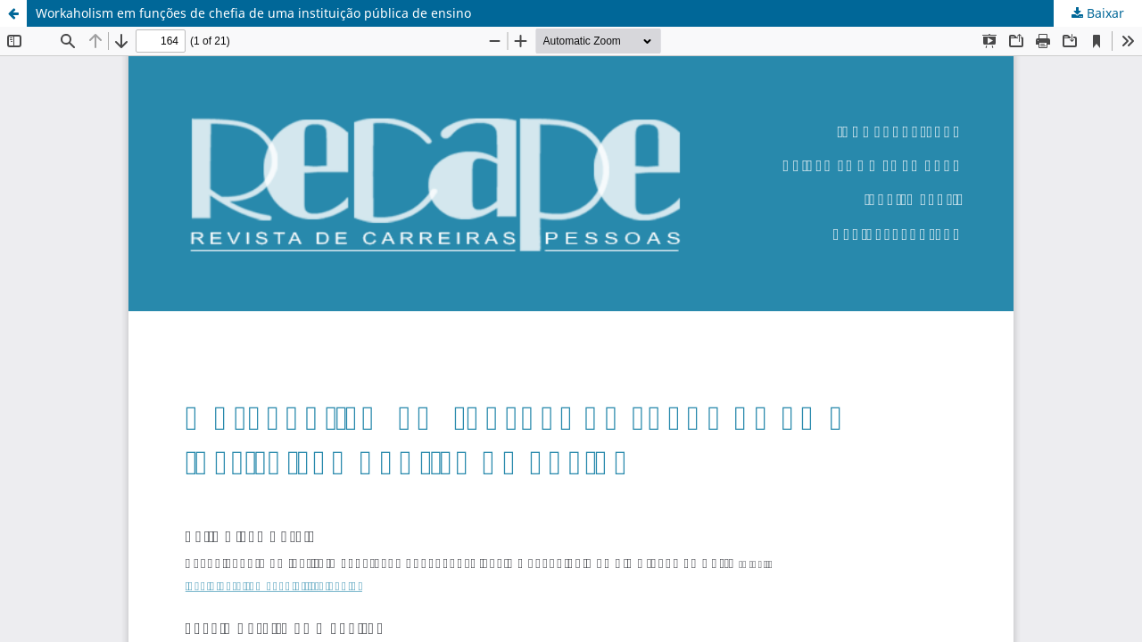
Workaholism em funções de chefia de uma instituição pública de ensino (253, 12)
